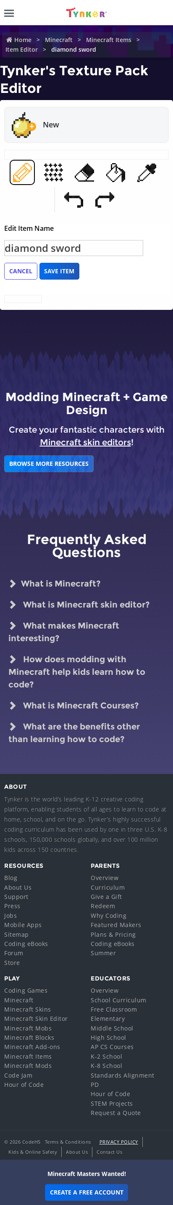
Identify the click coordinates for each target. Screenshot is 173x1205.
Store (12, 963)
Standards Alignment (123, 1075)
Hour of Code (24, 1085)
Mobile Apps (23, 925)
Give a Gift (106, 897)
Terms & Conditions (68, 1142)
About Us (17, 887)
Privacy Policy (119, 1142)
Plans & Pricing (113, 934)
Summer (103, 953)
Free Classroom (114, 1009)
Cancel (20, 271)
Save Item (59, 271)
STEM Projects (112, 1103)
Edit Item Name (29, 228)
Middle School (112, 1028)
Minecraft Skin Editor (36, 1019)
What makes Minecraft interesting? (63, 631)
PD (95, 1085)
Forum (14, 953)
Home (22, 40)
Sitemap (16, 934)
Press (12, 906)
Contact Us (109, 1152)
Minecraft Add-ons (32, 1047)
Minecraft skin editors (85, 442)
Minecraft (59, 40)
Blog (10, 878)
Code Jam (18, 1075)
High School (108, 1037)
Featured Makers (116, 925)
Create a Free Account (86, 1192)
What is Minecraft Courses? (73, 705)
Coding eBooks (26, 944)
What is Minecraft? (54, 583)
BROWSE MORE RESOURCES (49, 464)
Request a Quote (116, 1113)
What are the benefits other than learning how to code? (74, 732)
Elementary (108, 1019)
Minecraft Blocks (29, 1037)
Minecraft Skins (27, 1009)
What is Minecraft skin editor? (78, 604)
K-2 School (106, 1056)
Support (16, 897)
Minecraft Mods (28, 1066)
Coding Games (25, 990)
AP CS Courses (112, 1047)
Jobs (10, 916)
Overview (104, 878)
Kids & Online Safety (32, 1152)
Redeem (103, 906)
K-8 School (106, 1066)
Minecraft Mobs (28, 1028)
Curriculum (108, 887)
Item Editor (21, 49)
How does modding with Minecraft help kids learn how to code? (76, 671)
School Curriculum (119, 1000)
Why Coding (108, 916)
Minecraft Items (108, 40)
